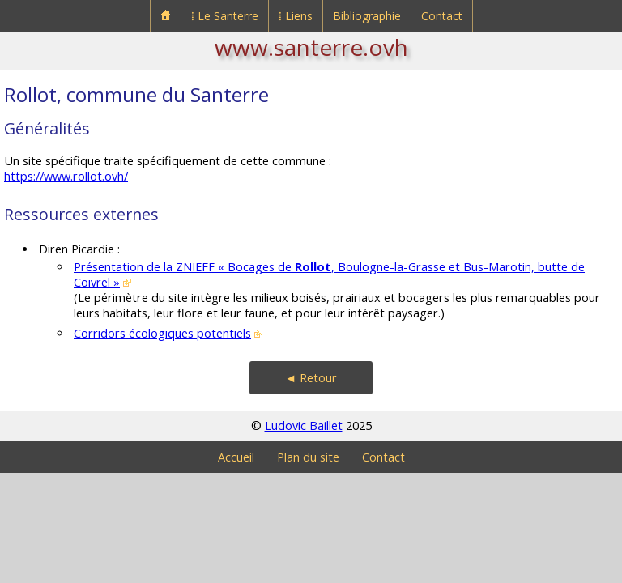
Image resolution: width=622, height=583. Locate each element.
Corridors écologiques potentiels (162, 333)
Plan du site (308, 457)
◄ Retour (311, 377)
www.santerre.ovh (311, 47)
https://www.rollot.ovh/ (66, 176)
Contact (441, 15)
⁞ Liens (296, 15)
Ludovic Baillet (304, 425)
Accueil (236, 457)
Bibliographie (367, 15)
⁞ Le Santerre (224, 15)
